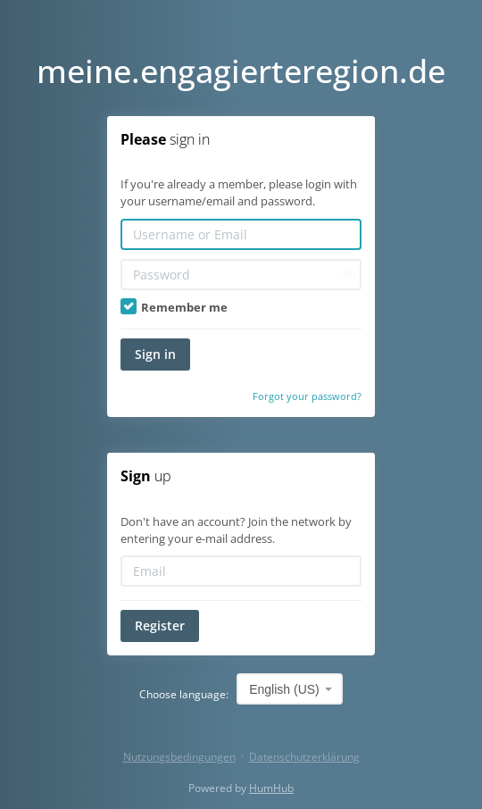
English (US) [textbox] (284, 689)
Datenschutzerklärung (304, 756)
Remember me (174, 307)
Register (160, 625)
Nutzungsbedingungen (179, 756)
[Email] (241, 571)
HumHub (271, 788)
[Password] (241, 274)
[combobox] (290, 689)
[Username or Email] (241, 234)
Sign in (155, 354)
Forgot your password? (307, 396)
